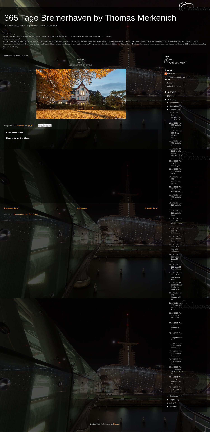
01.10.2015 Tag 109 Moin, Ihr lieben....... (175, 389)
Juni (171, 407)
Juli (171, 403)
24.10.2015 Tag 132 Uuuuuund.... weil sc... (175, 180)
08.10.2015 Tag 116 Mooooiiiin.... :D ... (175, 326)
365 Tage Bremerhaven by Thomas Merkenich (90, 17)
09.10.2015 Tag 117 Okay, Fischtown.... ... (175, 316)
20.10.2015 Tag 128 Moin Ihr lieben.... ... (175, 213)
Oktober (173, 110)
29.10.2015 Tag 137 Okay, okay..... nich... (175, 134)
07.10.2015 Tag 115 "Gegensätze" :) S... (175, 336)
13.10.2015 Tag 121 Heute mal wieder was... (175, 276)
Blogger (116, 424)
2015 (169, 100)
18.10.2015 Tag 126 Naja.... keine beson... (175, 231)
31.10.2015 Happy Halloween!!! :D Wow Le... (175, 116)
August (173, 400)
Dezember (174, 103)
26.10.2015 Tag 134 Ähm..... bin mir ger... (175, 163)
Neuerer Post (11, 208)
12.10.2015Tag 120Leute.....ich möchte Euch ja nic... (176, 286)
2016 (169, 96)
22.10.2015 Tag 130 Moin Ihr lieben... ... (175, 197)
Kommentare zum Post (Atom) (26, 214)
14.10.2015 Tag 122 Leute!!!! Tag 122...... (175, 267)
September (174, 396)
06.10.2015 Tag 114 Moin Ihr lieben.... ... (175, 345)
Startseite (82, 208)
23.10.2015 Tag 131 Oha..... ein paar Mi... (175, 189)
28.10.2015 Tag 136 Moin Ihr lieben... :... (175, 143)
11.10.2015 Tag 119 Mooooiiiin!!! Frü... (175, 296)
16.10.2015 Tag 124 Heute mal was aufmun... (175, 247)
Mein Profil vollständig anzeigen (177, 77)
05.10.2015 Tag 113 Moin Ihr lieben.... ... (175, 353)
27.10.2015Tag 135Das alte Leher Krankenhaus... (175, 153)
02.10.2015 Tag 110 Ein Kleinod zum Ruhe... (175, 380)
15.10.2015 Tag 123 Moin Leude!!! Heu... (175, 258)
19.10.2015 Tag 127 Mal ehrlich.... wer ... (175, 222)
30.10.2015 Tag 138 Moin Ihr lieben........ (175, 125)
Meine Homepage (174, 86)
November (174, 106)
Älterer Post (151, 208)
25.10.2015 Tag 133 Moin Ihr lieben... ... (175, 171)
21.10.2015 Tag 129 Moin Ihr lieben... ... (175, 205)
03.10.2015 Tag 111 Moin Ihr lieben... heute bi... (176, 370)
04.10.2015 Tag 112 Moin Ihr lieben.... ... (175, 361)
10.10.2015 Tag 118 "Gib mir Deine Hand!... (175, 306)
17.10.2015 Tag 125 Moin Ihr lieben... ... (175, 239)
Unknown (171, 73)
